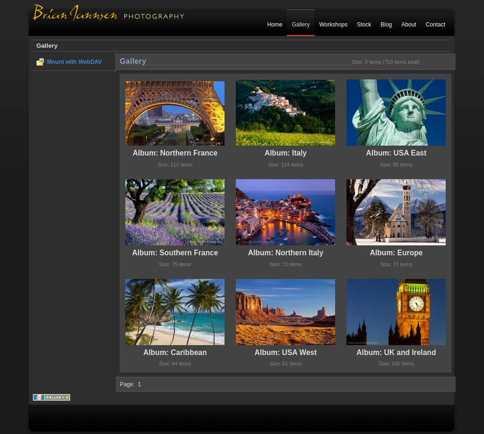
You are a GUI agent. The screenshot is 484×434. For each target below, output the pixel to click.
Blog (386, 24)
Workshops (333, 24)
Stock (364, 24)
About (408, 24)
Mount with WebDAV (74, 62)
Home (274, 24)
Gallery (301, 24)
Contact (435, 24)
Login (438, 46)
